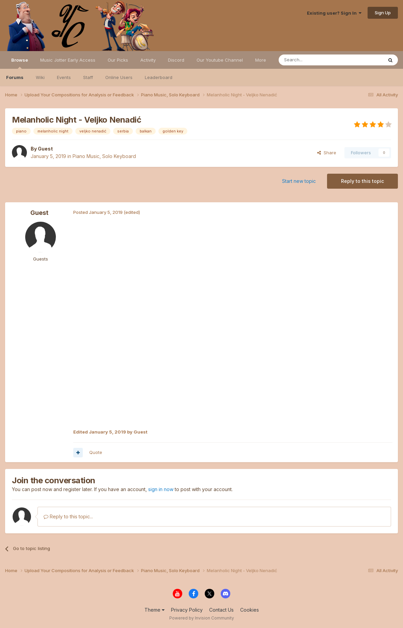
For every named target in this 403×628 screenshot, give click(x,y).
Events (64, 77)
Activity (148, 60)
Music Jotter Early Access (67, 60)
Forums (15, 77)
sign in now (160, 489)
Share (326, 152)
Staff (88, 77)
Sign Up (383, 12)
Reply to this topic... (68, 516)
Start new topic (299, 181)
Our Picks (118, 60)
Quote (95, 452)
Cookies (249, 610)
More (260, 60)
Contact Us (221, 610)
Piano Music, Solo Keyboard (104, 156)
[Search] (313, 59)
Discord (176, 60)
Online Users (119, 77)
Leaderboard (158, 77)
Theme (154, 610)
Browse (19, 63)
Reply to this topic (362, 181)
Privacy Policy (187, 610)
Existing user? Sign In (334, 13)
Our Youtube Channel (220, 60)
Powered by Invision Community (201, 618)
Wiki (40, 77)
